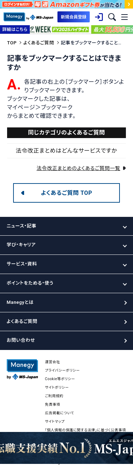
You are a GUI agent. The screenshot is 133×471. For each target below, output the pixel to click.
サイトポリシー (57, 387)
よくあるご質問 (38, 42)
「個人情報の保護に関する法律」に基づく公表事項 (85, 430)
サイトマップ (55, 421)
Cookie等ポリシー (60, 379)
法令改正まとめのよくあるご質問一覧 (78, 168)
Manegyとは (20, 302)
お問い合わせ (21, 340)
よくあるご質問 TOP (66, 193)
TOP (12, 42)
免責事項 (52, 404)
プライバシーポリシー (62, 370)
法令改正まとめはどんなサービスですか (66, 150)
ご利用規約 (54, 396)
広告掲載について (59, 413)
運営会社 (52, 362)
